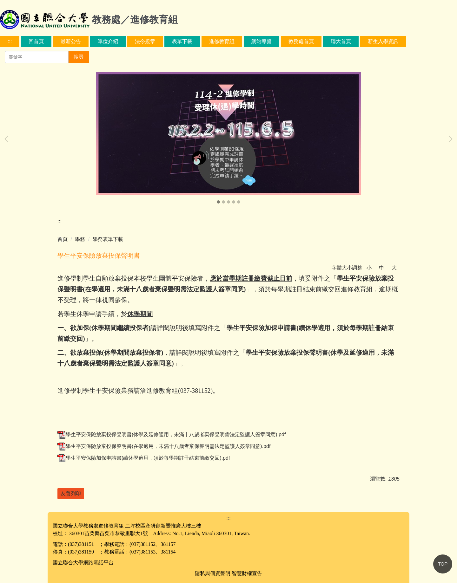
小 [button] (369, 267)
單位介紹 (108, 41)
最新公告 (71, 41)
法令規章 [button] (145, 41)
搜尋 (79, 57)
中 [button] (381, 267)
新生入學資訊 (383, 41)
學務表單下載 (108, 239)
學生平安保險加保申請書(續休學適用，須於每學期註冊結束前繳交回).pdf (143, 458)
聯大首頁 (341, 41)
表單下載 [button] (182, 41)
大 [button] (394, 267)
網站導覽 (261, 41)
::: (10, 41)
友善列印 (71, 493)
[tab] (218, 202)
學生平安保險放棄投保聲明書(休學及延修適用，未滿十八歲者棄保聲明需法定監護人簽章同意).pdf (171, 434)
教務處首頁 (301, 41)
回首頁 (36, 41)
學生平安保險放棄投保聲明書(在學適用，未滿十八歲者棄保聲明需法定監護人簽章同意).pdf (163, 446)
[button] (8, 139)
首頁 (62, 239)
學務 (80, 239)
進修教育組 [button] (222, 41)
